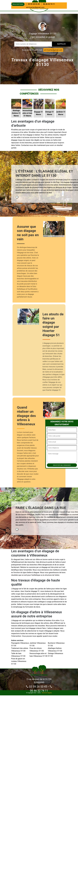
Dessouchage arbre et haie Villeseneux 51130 (38, 654)
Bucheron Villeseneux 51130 (56, 644)
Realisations (18, 4)
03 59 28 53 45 (34, 4)
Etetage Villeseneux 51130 (55, 654)
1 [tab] (16, 197)
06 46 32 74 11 (49, 4)
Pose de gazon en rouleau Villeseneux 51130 (18, 661)
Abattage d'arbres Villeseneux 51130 (55, 649)
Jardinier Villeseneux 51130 (38, 644)
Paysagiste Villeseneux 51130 (20, 644)
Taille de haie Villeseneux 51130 (18, 654)
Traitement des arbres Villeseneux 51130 (19, 649)
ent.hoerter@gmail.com (35, 7)
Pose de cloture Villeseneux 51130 (37, 649)
